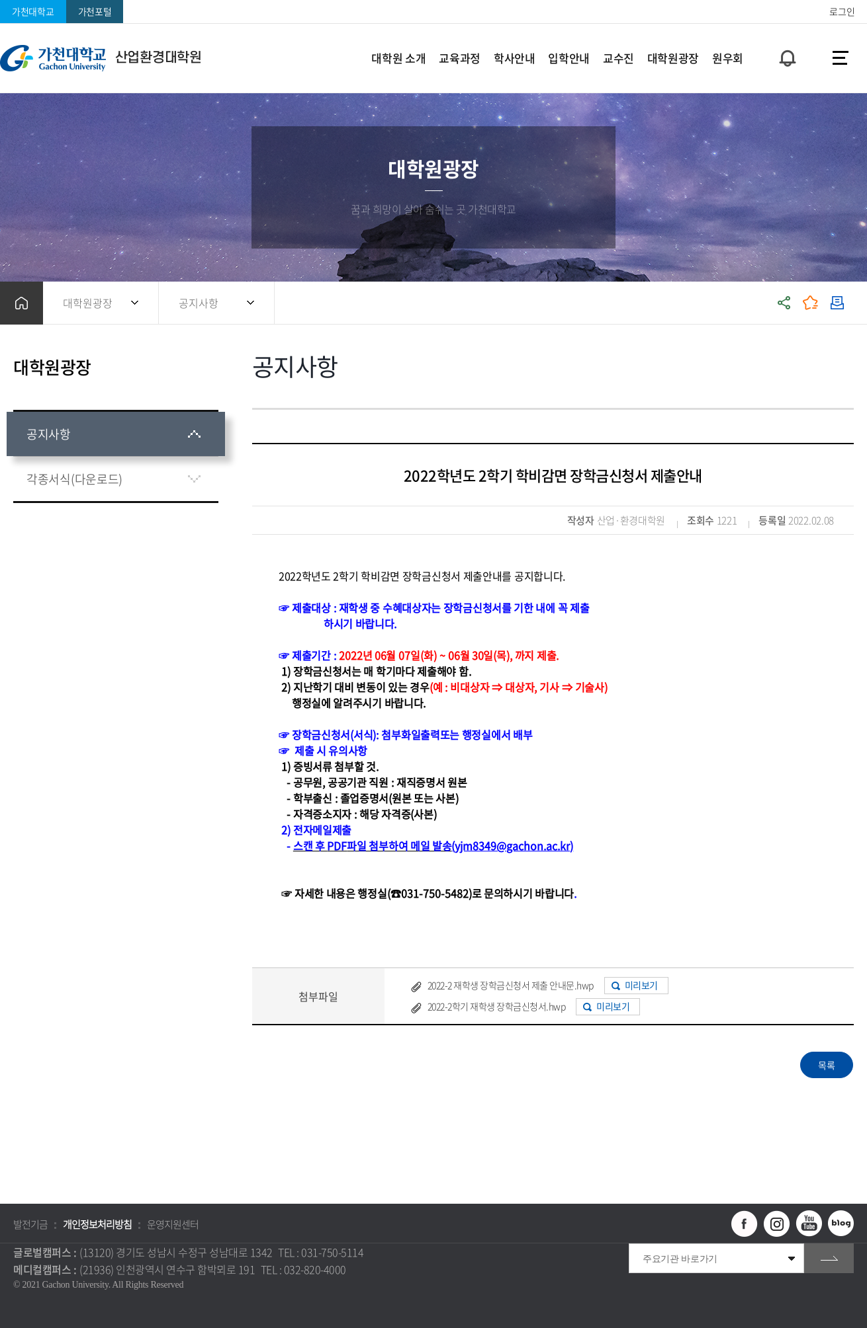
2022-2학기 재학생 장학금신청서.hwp (497, 1006)
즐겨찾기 (811, 303)
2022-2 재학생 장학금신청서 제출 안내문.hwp (511, 985)
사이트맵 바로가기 (840, 58)
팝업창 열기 (785, 34)
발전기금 (30, 1224)
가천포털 (95, 11)
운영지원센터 (173, 1224)
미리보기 (641, 985)
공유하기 (784, 303)
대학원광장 (88, 303)
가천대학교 (33, 11)
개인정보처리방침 (97, 1224)
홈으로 (21, 303)
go (829, 1258)
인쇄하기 (837, 303)
